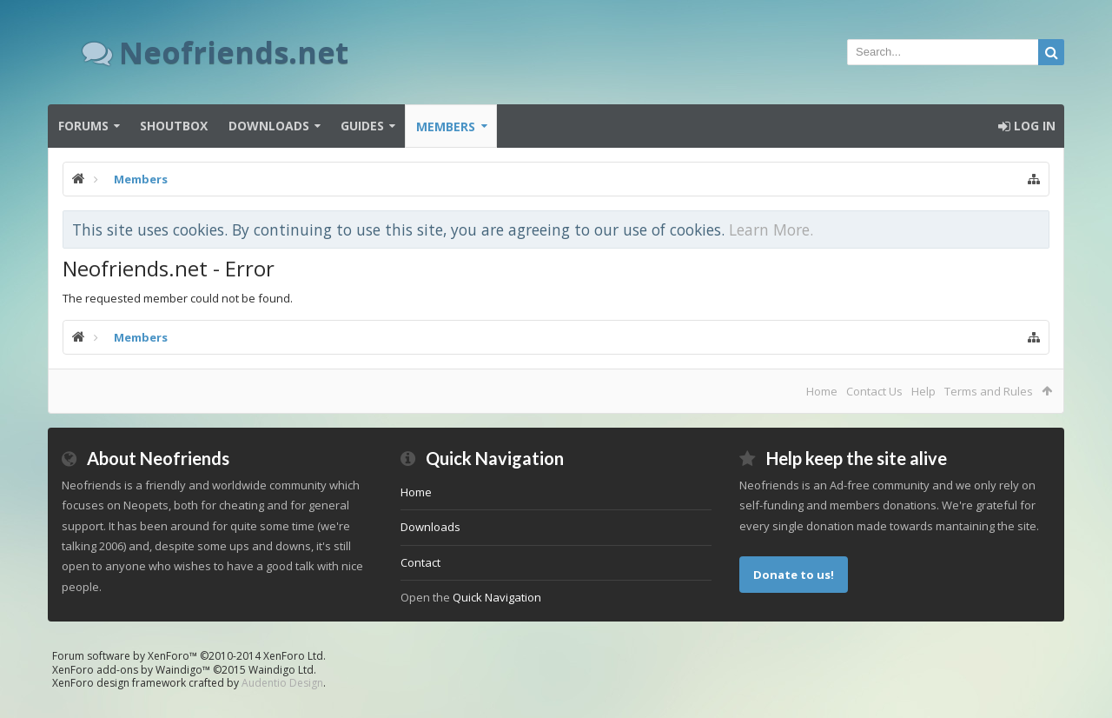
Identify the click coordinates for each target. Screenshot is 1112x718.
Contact (420, 562)
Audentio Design (282, 682)
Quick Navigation (497, 597)
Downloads (268, 125)
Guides (362, 125)
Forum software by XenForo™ (189, 655)
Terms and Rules (988, 391)
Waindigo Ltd (281, 669)
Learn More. (771, 229)
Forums (83, 125)
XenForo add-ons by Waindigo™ (131, 669)
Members (445, 126)
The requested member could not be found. (178, 298)
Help (923, 391)
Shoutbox (174, 125)
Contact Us (874, 391)
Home (821, 391)
